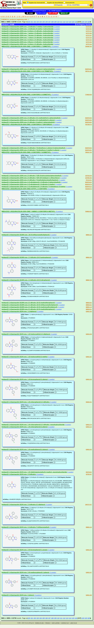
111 (61, 22)
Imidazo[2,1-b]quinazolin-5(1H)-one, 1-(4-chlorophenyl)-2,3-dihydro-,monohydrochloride (33, 424)
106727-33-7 (88, 504)
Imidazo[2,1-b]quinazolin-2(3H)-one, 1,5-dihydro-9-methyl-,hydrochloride (27, 29)
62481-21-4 (89, 427)
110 (58, 22)
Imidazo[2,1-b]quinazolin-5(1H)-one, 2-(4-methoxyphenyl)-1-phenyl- (25, 572)
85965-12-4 (89, 527)
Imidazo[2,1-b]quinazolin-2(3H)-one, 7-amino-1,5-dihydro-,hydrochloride (27, 33)
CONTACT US (65, 623)
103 (37, 22)
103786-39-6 (88, 178)
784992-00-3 (88, 211)
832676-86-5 (88, 122)
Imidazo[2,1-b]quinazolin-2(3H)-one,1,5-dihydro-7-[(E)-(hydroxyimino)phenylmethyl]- (32, 175)
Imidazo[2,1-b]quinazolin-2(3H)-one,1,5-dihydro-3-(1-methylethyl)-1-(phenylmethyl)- (31, 118)
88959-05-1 (89, 309)
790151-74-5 (88, 152)
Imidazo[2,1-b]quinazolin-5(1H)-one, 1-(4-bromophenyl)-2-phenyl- (25, 379)
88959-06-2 (89, 305)
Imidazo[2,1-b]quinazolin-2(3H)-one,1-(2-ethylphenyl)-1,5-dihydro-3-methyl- (28, 184)
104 (40, 22)
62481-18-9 (89, 595)
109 (55, 22)
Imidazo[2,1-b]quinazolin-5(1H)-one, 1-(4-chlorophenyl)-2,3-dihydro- (26, 402)
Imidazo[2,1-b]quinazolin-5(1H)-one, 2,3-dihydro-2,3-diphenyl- (23, 504)
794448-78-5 (88, 46)
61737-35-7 (89, 35)
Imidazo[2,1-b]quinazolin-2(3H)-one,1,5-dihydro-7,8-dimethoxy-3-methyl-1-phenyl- (31, 150)
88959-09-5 (89, 302)
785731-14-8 (88, 71)
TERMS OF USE (39, 623)
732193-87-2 (88, 189)
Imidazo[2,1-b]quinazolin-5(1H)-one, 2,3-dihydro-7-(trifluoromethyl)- (26, 527)
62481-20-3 (89, 449)
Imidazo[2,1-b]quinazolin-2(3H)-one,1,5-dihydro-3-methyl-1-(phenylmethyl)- (28, 122)
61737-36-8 (89, 42)
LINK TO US (73, 623)
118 (82, 22)
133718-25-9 (88, 175)
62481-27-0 (89, 424)
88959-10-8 (89, 257)
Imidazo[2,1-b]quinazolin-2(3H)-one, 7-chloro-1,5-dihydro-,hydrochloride (27, 37)
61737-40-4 (89, 29)
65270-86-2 (89, 472)
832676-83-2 (88, 182)
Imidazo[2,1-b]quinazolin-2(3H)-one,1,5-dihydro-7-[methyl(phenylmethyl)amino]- (30, 180)
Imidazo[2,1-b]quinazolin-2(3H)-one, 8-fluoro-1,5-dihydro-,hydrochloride (27, 42)
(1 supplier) (56, 26)
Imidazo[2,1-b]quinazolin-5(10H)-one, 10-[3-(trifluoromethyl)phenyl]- (26, 235)
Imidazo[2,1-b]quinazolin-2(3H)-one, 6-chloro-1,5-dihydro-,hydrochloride (27, 31)
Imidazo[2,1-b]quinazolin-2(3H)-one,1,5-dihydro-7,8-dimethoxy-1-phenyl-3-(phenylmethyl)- (34, 148)
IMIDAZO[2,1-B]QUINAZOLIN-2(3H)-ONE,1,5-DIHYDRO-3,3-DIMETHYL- (26, 94)
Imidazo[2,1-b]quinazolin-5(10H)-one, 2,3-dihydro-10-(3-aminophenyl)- (26, 257)
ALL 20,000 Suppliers (55, 10)
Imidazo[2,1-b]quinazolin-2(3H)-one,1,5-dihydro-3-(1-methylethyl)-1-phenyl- (28, 120)
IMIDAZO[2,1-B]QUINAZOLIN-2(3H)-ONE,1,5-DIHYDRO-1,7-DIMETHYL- (26, 46)
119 (85, 22)
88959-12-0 (89, 234)
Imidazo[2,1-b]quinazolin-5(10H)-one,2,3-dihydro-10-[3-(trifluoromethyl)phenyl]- (30, 305)
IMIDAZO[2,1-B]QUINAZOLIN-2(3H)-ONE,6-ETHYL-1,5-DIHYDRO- (24, 189)
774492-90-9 (88, 94)
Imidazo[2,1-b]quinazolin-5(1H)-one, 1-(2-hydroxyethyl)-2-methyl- (25, 357)
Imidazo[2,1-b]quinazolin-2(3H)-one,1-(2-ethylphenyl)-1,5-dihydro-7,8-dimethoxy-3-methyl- (34, 186)
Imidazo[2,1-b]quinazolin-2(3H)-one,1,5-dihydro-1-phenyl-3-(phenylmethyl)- (28, 69)
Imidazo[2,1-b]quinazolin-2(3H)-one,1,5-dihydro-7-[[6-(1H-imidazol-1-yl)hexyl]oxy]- (31, 178)
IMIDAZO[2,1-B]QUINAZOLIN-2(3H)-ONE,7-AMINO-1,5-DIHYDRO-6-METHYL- (28, 211)
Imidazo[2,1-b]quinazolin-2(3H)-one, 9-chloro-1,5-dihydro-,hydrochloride (27, 44)
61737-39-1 (89, 26)
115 (73, 22)
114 (70, 22)
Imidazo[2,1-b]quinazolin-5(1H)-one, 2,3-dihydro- (19, 474)
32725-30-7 (89, 474)
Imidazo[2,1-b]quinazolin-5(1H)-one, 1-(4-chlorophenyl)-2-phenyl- (25, 427)
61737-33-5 (89, 40)
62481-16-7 (89, 356)
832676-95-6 (88, 120)
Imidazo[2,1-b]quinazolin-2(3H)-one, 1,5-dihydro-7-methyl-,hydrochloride (27, 26)
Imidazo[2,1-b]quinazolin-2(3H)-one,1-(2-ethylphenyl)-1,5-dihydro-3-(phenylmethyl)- (31, 182)
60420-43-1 (89, 402)
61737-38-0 (89, 33)
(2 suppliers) (55, 46)
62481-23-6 (89, 550)
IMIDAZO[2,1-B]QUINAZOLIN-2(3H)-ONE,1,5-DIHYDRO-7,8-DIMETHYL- (26, 152)
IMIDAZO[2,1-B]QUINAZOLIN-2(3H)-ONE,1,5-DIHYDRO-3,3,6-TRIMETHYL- (28, 71)
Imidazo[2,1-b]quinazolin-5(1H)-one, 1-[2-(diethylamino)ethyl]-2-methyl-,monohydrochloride (34, 472)
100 (29, 22)
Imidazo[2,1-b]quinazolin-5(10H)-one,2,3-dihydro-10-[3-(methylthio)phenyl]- (28, 302)
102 (34, 22)
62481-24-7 (89, 572)
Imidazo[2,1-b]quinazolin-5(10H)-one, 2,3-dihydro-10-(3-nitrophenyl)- (26, 280)
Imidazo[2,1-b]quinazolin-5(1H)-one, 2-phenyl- (18, 595)
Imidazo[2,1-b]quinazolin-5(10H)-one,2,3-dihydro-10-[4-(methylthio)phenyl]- (28, 309)
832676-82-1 (88, 69)
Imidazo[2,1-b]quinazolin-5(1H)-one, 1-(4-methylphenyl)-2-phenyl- (25, 449)
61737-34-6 (89, 44)
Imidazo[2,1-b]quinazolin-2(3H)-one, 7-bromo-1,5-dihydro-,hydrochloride (27, 35)
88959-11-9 (89, 307)
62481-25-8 (89, 334)
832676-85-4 (88, 148)
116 (76, 22)
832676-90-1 (88, 150)
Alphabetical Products (39, 10)
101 (32, 22)
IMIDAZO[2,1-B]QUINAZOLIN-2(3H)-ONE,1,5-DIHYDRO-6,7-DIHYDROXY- (27, 124)
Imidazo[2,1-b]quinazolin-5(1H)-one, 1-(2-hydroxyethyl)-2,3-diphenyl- (26, 334)
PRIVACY (47, 623)
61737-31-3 (89, 31)
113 (67, 22)
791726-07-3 (88, 124)
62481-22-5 (89, 379)
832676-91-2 (88, 186)
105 (43, 22)
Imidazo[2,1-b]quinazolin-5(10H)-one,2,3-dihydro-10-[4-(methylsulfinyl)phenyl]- (30, 307)
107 (49, 22)
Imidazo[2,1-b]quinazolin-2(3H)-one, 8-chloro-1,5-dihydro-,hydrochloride (27, 40)
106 (46, 22)
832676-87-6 (88, 184)
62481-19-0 (89, 311)
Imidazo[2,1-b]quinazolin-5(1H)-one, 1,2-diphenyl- (19, 311)
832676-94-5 (88, 118)
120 (88, 22)
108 (52, 22)
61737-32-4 (89, 37)
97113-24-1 (89, 180)
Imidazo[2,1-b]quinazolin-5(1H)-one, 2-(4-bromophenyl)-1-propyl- (25, 550)
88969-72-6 (89, 280)
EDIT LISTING (56, 623)
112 (64, 22)
